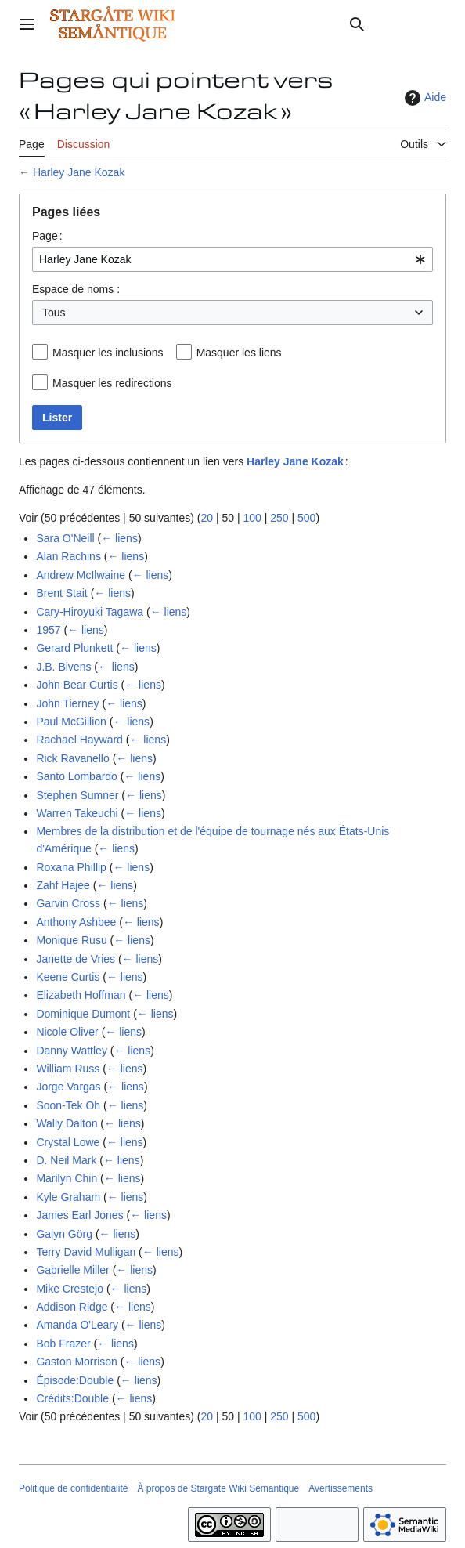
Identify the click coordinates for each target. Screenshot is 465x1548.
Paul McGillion (71, 721)
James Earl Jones (79, 1215)
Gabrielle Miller (72, 1270)
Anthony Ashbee (76, 922)
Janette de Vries (75, 959)
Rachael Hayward (79, 739)
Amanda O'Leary (77, 1324)
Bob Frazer (63, 1343)
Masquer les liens (239, 352)
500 (306, 518)
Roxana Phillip (71, 867)
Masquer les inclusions (108, 352)
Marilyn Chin (66, 1178)
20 (206, 518)
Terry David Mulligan (85, 1252)
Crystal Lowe (67, 1142)
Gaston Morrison (76, 1361)
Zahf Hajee (62, 885)
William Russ (67, 1068)
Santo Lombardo (76, 776)
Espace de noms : (76, 289)
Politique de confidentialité (73, 1488)
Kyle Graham (68, 1197)
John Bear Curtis (76, 684)
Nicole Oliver (67, 1031)
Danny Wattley (71, 1050)
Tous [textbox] (54, 312)
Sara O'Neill (65, 538)
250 (279, 518)
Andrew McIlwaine (80, 575)
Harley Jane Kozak (79, 172)
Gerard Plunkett (74, 648)
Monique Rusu (71, 940)
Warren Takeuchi (76, 813)
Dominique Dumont (83, 1013)
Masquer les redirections (112, 383)
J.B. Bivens (63, 666)
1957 (48, 630)
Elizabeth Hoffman (80, 995)
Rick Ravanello (72, 758)
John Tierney (67, 703)
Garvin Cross (68, 903)
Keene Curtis (67, 977)
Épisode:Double (75, 1380)
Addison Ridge (71, 1306)
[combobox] (232, 259)
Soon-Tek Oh (68, 1105)
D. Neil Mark (66, 1160)
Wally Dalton (66, 1123)
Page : (47, 236)
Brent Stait (61, 593)
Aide (423, 98)
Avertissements (340, 1488)
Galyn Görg (64, 1234)
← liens (119, 538)
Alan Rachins (68, 556)
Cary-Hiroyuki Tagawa (89, 612)
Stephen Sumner (77, 795)
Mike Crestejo (69, 1288)
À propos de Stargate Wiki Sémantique (218, 1488)
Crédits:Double (72, 1398)
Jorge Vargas (68, 1086)
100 (252, 518)
